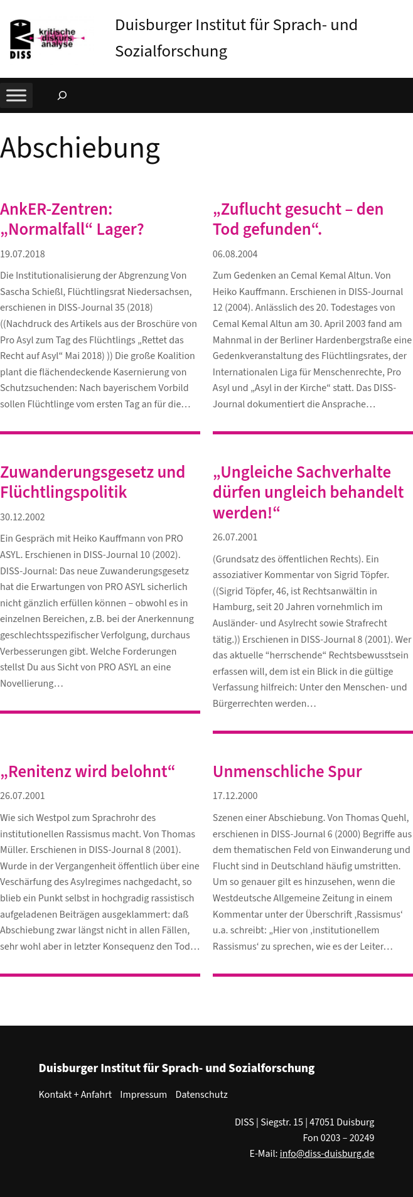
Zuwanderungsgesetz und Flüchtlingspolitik (92, 483)
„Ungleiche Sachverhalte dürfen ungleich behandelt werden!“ (308, 493)
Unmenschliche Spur (287, 772)
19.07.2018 (22, 254)
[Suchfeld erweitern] (62, 95)
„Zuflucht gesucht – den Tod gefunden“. (298, 220)
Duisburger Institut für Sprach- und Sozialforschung (177, 1068)
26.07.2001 (235, 537)
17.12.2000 (235, 796)
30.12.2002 (22, 517)
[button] (403, 12)
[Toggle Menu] (16, 95)
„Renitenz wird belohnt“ (88, 772)
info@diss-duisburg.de (327, 1154)
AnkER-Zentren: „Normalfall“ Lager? (72, 220)
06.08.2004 (235, 254)
